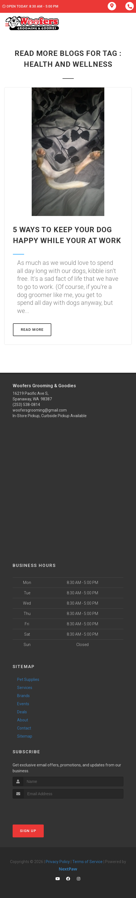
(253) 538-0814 (26, 404)
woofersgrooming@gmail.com (40, 410)
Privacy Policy (58, 861)
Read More (32, 329)
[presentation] (42, 809)
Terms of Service (87, 861)
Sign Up (28, 831)
